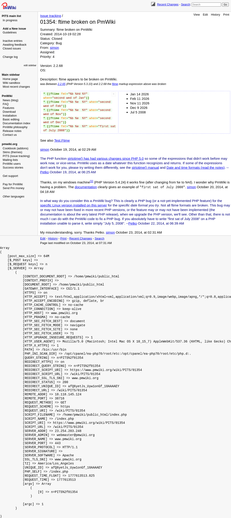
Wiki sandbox (11, 82)
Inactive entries (12, 40)
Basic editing (11, 119)
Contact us (10, 134)
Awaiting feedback (14, 44)
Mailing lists (10, 160)
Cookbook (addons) (15, 148)
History (215, 14)
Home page (10, 79)
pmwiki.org (9, 144)
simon (54, 47)
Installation (10, 115)
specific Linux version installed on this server (73, 205)
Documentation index (16, 123)
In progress (10, 20)
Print (226, 14)
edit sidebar (30, 65)
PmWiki (7, 96)
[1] (91, 181)
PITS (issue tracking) (16, 156)
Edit (205, 14)
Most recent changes (16, 86)
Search (185, 4)
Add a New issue (14, 28)
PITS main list (11, 16)
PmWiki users (12, 163)
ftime (115, 84)
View (197, 14)
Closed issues (12, 48)
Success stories (13, 167)
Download (9, 111)
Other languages (13, 196)
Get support (10, 176)
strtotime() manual (145, 167)
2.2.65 (61, 84)
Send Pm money (13, 188)
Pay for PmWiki (13, 184)
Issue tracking (50, 16)
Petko (44, 172)
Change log (10, 57)
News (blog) (10, 100)
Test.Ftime (62, 140)
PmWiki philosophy (15, 127)
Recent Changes (167, 4)
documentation (86, 187)
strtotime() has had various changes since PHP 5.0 (105, 158)
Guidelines (9, 32)
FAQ (6, 104)
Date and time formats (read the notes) (195, 167)
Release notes (12, 131)
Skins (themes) (12, 152)
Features (8, 108)
